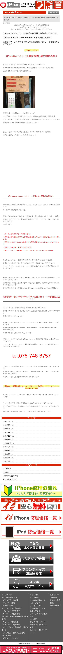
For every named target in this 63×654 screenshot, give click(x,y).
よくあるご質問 (36, 605)
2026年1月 (7, 432)
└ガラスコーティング (10, 638)
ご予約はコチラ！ (31, 50)
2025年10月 (7, 443)
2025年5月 (7, 461)
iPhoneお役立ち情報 (10, 476)
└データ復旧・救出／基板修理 (13, 633)
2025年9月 (7, 447)
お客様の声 (7, 468)
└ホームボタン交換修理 (11, 625)
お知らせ (6, 472)
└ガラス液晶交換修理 (10, 600)
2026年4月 (7, 421)
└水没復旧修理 (7, 605)
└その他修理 (6, 635)
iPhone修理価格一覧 (37, 600)
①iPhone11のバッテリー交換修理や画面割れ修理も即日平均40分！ (30, 33)
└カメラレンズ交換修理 (11, 614)
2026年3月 (7, 425)
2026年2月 (7, 429)
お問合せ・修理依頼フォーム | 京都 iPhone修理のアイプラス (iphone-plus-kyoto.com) (32, 387)
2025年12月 (7, 436)
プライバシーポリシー (38, 622)
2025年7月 (7, 454)
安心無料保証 (35, 597)
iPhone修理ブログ (9, 479)
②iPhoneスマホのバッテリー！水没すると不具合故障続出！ (27, 38)
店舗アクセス (35, 603)
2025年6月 (7, 458)
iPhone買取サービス (37, 608)
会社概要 (33, 619)
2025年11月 (7, 439)
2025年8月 (7, 450)
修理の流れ (34, 595)
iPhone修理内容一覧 (9, 597)
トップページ (7, 595)
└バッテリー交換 (8, 603)
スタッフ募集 (35, 611)
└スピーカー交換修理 (10, 622)
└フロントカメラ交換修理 (12, 608)
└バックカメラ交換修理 (11, 611)
